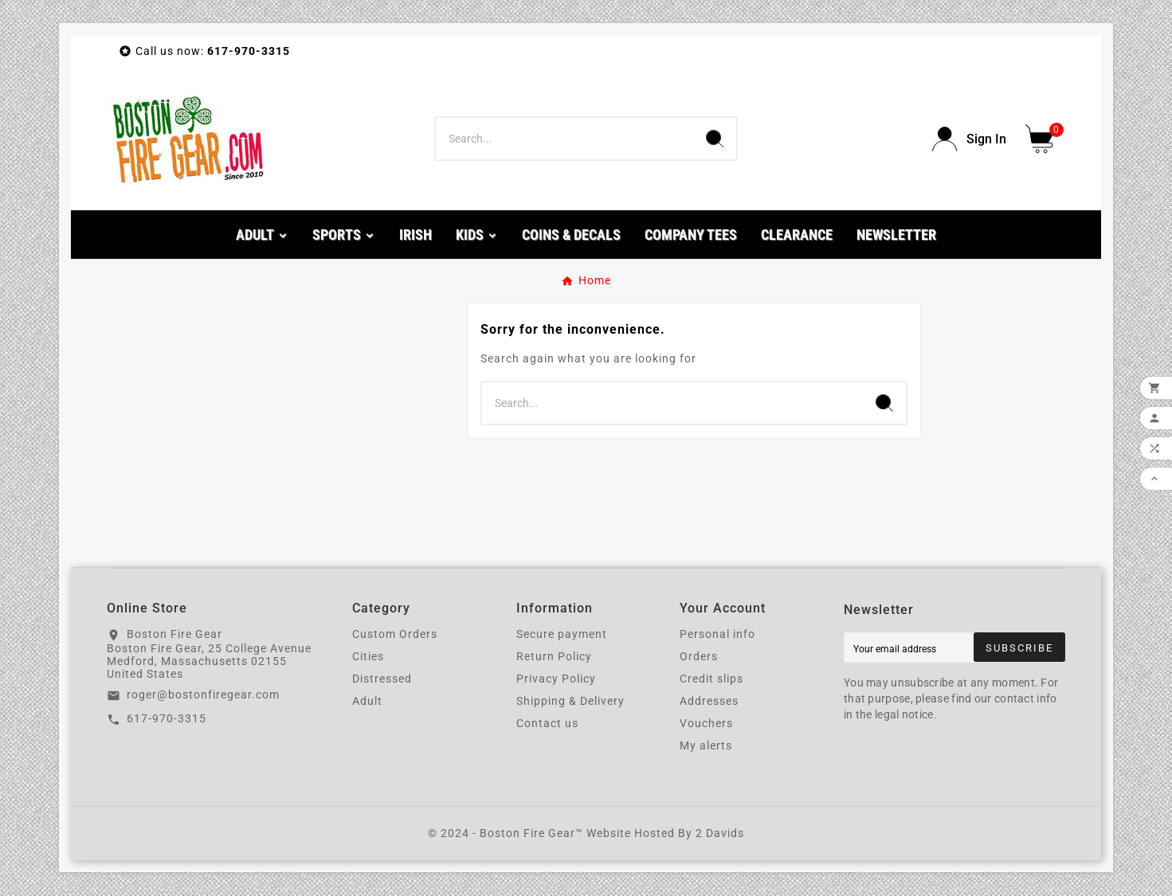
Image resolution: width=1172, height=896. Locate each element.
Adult (367, 700)
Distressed (382, 678)
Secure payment (561, 634)
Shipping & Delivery (570, 700)
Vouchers (706, 723)
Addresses (709, 700)
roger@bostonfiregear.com (203, 694)
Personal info (717, 634)
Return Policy (554, 656)
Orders (699, 656)
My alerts (706, 745)
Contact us (547, 723)
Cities (368, 656)
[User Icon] (969, 139)
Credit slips (711, 678)
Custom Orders (394, 634)
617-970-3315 (166, 718)
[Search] (564, 138)
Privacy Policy (556, 678)
